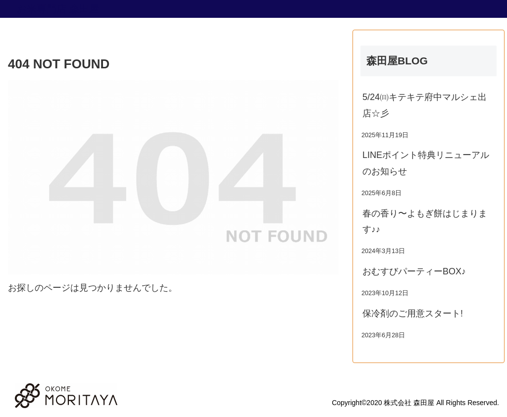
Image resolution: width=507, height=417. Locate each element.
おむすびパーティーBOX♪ (414, 271)
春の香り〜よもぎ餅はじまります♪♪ (424, 221)
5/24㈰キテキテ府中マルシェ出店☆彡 (424, 105)
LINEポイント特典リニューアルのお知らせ (425, 163)
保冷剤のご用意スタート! (412, 313)
